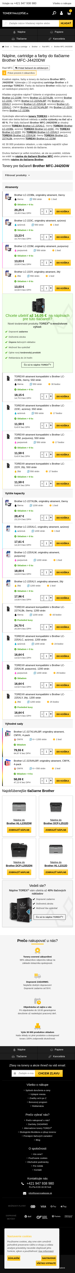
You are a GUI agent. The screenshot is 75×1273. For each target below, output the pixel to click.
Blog (38, 1140)
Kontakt (38, 1170)
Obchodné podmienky (38, 1162)
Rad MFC (46, 47)
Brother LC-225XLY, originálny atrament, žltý (38, 581)
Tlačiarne (19, 38)
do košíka (63, 211)
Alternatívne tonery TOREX (38, 1128)
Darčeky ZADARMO (38, 1124)
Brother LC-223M (11, 97)
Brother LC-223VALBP (33, 101)
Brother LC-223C (39, 129)
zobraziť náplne (19, 830)
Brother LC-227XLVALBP (34, 107)
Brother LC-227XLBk (41, 97)
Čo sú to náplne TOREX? (37, 364)
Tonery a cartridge (20, 47)
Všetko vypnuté (46, 1263)
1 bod (54, 199)
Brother (35, 47)
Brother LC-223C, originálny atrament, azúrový (40, 220)
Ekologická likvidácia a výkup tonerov (38, 1132)
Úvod (7, 47)
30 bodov (55, 384)
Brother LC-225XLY (42, 132)
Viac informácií (45, 1251)
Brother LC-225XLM (35, 104)
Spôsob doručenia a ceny (37, 1090)
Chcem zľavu (48, 1073)
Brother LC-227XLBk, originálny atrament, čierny (41, 501)
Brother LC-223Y (63, 107)
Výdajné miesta (38, 1094)
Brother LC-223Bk (19, 110)
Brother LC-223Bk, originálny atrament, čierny (39, 195)
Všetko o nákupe (62, 3)
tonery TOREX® (38, 116)
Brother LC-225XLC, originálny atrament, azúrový (41, 526)
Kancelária (56, 38)
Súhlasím (13, 1258)
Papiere (56, 32)
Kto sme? (37, 1154)
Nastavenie (49, 1258)
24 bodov (58, 644)
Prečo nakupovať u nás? (38, 1120)
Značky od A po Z (37, 1098)
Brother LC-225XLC (28, 125)
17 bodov (57, 413)
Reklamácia (38, 1106)
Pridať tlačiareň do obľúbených (31, 68)
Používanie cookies (37, 1158)
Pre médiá (38, 1166)
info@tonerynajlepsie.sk (40, 1193)
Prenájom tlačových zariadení (38, 1136)
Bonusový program (38, 1102)
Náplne (18, 32)
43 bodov (57, 614)
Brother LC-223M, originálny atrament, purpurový (41, 246)
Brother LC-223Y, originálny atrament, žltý (37, 271)
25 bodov (60, 673)
